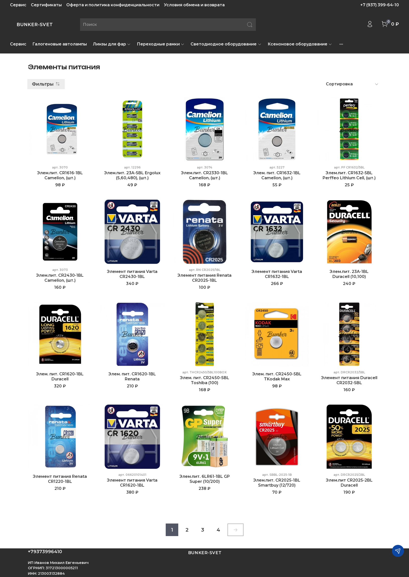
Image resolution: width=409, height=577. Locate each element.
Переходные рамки (161, 44)
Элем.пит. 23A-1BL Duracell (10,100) (349, 274)
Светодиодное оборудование (226, 44)
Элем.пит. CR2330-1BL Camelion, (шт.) (204, 175)
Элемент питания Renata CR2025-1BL (204, 278)
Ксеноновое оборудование (300, 44)
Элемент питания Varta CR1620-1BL (132, 483)
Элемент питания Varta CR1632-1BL (277, 274)
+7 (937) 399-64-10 (379, 5)
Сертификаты (46, 5)
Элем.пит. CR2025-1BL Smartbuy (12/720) (276, 483)
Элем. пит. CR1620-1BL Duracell (60, 376)
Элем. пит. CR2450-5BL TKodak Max (277, 376)
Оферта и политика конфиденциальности (112, 5)
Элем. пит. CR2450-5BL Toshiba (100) (204, 380)
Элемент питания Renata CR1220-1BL (60, 479)
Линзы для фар (112, 44)
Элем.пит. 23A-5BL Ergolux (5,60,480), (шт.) (132, 175)
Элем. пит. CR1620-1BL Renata (132, 376)
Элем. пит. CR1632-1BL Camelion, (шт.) (277, 175)
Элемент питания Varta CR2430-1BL (132, 274)
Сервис (18, 5)
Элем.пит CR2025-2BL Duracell (349, 483)
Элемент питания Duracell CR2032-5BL (349, 380)
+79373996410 (45, 551)
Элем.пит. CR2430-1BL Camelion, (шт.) (60, 278)
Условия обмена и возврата (194, 5)
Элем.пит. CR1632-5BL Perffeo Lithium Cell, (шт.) (349, 175)
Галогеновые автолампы (59, 44)
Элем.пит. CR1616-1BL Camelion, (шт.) (60, 175)
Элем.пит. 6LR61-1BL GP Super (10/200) (205, 479)
